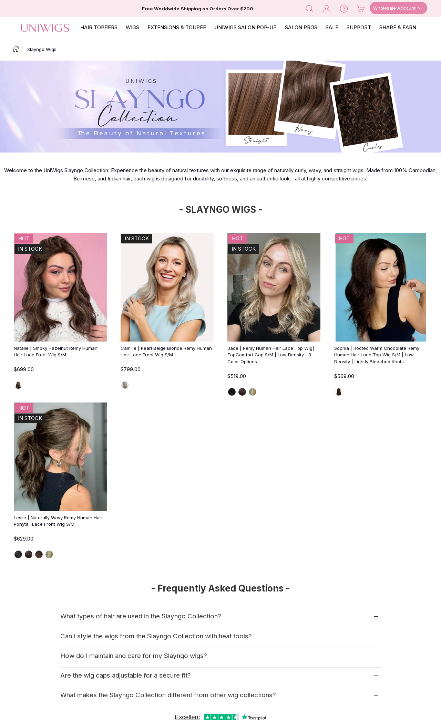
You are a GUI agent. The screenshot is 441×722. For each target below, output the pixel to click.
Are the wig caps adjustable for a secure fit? (125, 675)
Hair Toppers (98, 27)
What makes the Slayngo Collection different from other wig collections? (168, 695)
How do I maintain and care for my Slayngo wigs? (133, 656)
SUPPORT (359, 27)
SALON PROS (301, 27)
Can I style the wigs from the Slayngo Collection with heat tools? (156, 636)
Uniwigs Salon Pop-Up (245, 27)
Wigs (132, 27)
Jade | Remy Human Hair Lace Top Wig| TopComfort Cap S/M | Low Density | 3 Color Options (270, 354)
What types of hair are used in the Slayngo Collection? (140, 616)
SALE (332, 27)
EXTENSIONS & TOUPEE (176, 27)
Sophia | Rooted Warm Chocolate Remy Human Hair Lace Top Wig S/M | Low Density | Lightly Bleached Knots (376, 354)
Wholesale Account (398, 8)
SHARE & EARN (397, 27)
